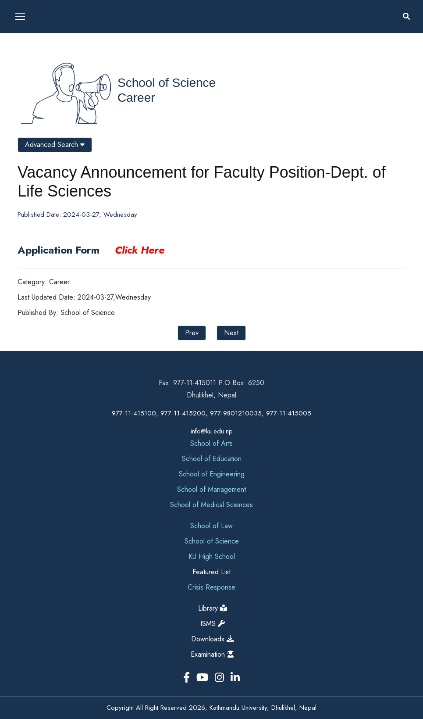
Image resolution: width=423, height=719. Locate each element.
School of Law (211, 526)
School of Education (212, 459)
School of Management (211, 489)
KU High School (211, 556)
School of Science (166, 82)
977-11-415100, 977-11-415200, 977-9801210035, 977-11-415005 (211, 413)
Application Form (91, 250)
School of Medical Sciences (211, 505)
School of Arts (211, 443)
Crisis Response (211, 587)
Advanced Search (55, 145)
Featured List (211, 572)
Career (136, 97)
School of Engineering (212, 474)
